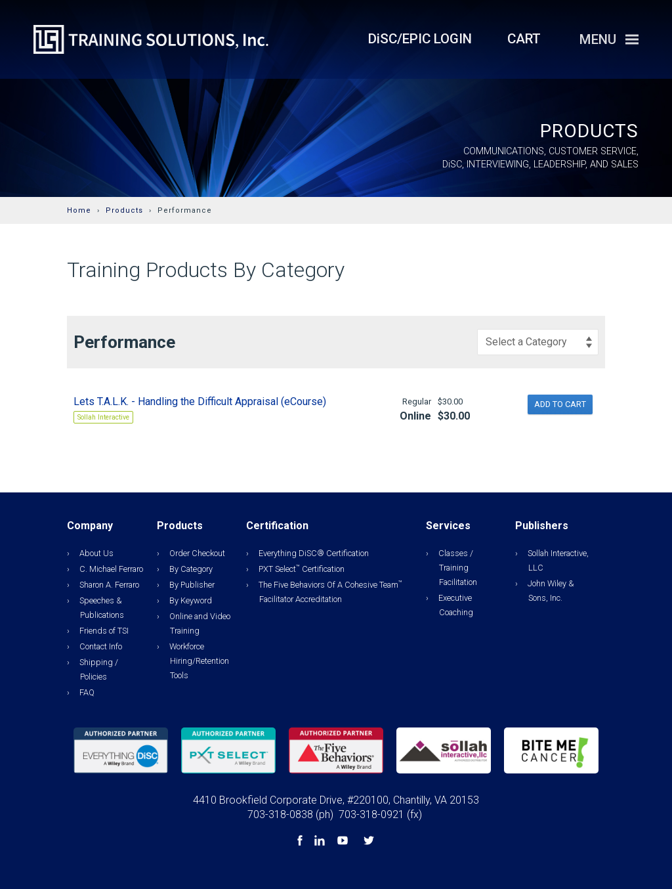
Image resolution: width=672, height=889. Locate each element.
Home (79, 210)
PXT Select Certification (302, 569)
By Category (191, 569)
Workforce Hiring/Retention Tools (199, 660)
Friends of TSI (104, 631)
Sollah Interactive (103, 417)
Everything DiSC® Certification (314, 553)
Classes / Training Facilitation (457, 567)
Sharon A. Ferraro (109, 585)
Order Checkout (197, 553)
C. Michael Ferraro (111, 569)
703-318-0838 (280, 814)
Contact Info (100, 646)
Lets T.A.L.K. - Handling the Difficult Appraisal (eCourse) (200, 401)
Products (124, 210)
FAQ (86, 692)
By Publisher (192, 585)
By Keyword (190, 600)
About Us (96, 553)
